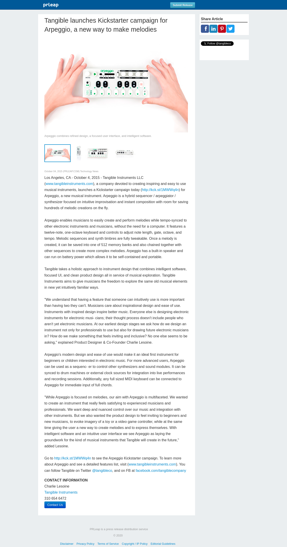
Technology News (89, 171)
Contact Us (55, 505)
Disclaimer (67, 543)
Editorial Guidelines (163, 543)
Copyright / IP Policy (135, 543)
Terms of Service (108, 543)
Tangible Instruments (61, 492)
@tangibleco (102, 470)
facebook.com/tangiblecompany (161, 470)
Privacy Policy (85, 543)
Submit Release (183, 5)
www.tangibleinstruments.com (69, 184)
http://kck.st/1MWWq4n (160, 190)
